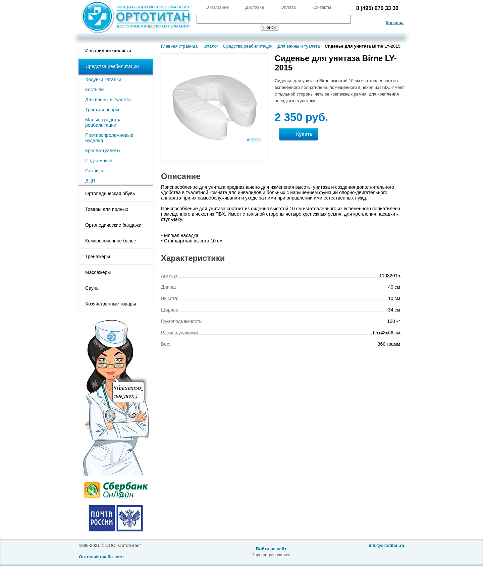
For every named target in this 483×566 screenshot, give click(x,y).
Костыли (94, 89)
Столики (94, 170)
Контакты (321, 7)
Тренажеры (97, 256)
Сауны (92, 288)
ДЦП (90, 180)
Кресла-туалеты (102, 150)
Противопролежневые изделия (109, 137)
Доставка (254, 7)
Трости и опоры (102, 109)
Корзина (395, 22)
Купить (298, 134)
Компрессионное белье (110, 240)
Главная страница (179, 46)
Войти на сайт (271, 548)
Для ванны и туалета (108, 99)
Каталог (210, 46)
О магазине (217, 7)
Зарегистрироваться (271, 555)
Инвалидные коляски (108, 50)
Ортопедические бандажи (113, 225)
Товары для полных (106, 209)
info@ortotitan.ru (386, 545)
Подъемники (98, 160)
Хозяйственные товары (110, 303)
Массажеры (98, 272)
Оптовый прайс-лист (101, 556)
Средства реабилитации (112, 66)
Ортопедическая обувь (110, 193)
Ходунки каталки (103, 79)
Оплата (288, 7)
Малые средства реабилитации (103, 122)
